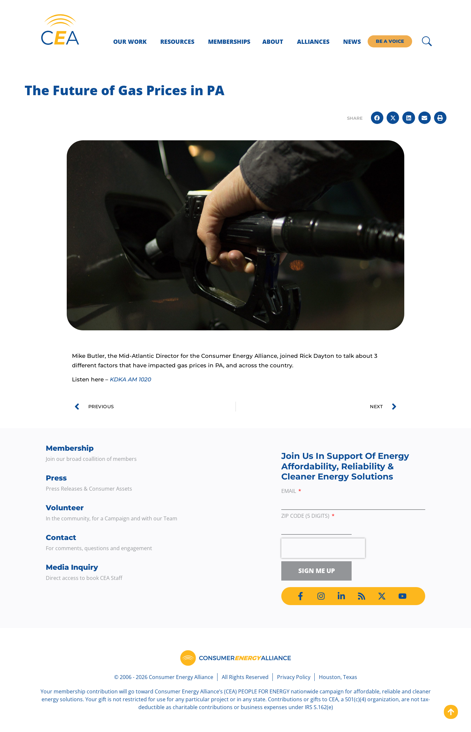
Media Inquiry (72, 567)
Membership (70, 448)
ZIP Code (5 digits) (306, 516)
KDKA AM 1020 (130, 379)
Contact (61, 537)
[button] (377, 118)
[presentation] (323, 548)
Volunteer (65, 507)
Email (289, 491)
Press (56, 478)
